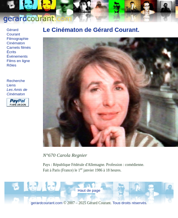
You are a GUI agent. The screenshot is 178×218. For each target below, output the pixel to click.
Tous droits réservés (129, 203)
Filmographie (18, 39)
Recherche (16, 81)
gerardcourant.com (46, 203)
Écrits (11, 52)
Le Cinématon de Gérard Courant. (91, 29)
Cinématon (16, 43)
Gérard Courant (13, 32)
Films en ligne (18, 61)
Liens (11, 85)
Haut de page (89, 190)
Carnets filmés (19, 47)
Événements (17, 56)
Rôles (11, 65)
